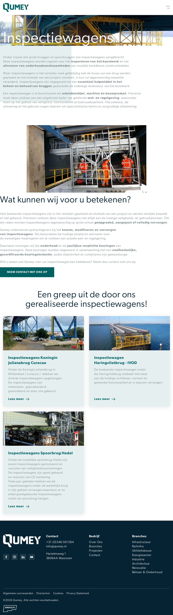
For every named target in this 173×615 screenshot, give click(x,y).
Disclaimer (43, 593)
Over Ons (96, 542)
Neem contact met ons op (27, 272)
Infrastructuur (141, 542)
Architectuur (141, 563)
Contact (94, 555)
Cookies (58, 593)
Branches (95, 546)
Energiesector (142, 555)
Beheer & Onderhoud (147, 572)
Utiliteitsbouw (142, 550)
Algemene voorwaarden (18, 593)
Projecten (95, 550)
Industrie (138, 559)
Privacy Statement (77, 593)
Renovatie (139, 568)
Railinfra (138, 546)
